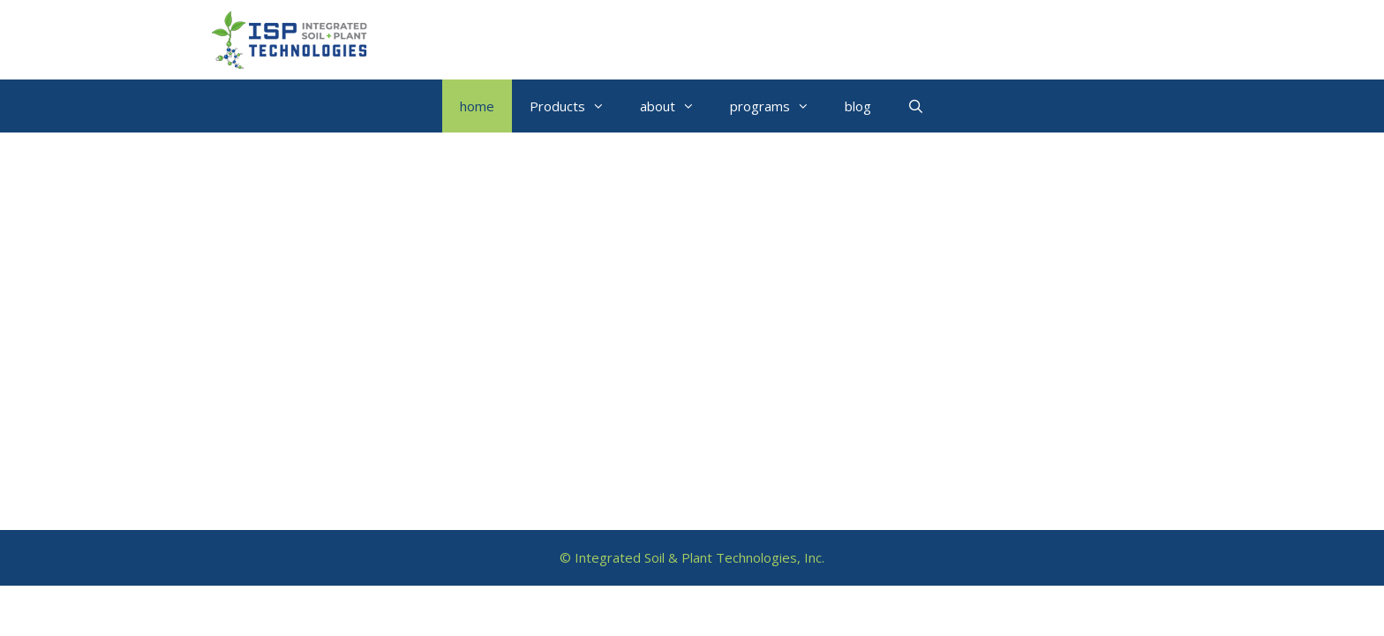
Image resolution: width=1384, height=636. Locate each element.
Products (576, 106)
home (477, 106)
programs (778, 106)
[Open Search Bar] (915, 106)
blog (858, 106)
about (676, 106)
